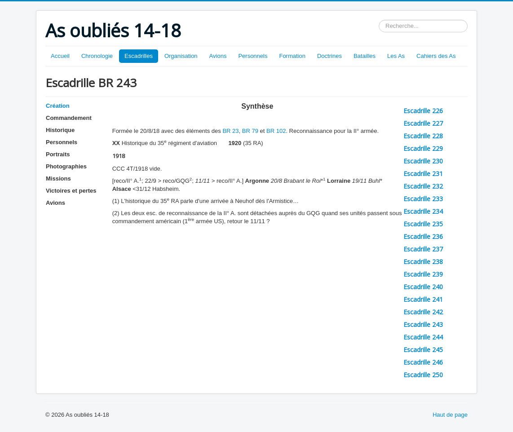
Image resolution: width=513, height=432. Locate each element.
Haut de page (450, 414)
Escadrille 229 (423, 148)
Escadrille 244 (423, 337)
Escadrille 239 (423, 274)
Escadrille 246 (423, 362)
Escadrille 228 (423, 136)
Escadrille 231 (423, 173)
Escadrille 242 (423, 312)
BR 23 (230, 131)
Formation (292, 56)
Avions (218, 56)
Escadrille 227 (423, 123)
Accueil (60, 56)
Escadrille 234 (423, 211)
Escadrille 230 (423, 161)
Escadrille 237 (423, 249)
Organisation (181, 56)
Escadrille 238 (423, 261)
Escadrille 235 (423, 224)
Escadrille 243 (423, 324)
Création (58, 105)
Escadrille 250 (423, 374)
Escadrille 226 (423, 110)
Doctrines (329, 56)
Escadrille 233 (423, 198)
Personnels (252, 56)
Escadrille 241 (423, 299)
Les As (396, 56)
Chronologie (97, 56)
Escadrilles (138, 56)
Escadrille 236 (423, 236)
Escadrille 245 (423, 349)
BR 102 (276, 131)
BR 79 (250, 131)
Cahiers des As (436, 56)
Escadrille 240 (423, 286)
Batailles (365, 56)
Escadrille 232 (423, 186)
